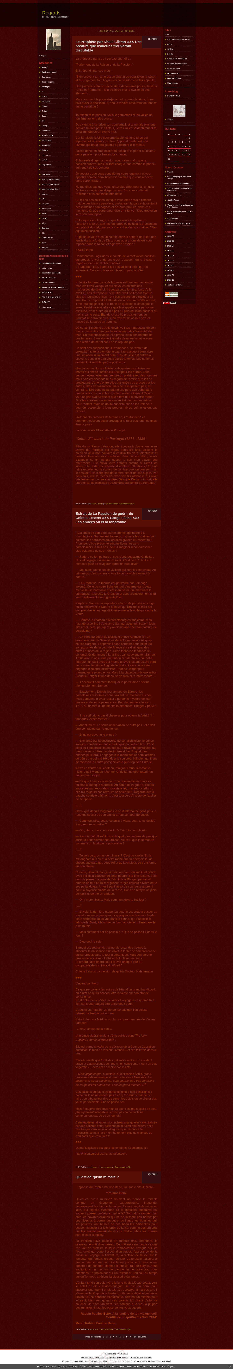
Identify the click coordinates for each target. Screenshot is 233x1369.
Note (43, 199)
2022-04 (170, 260)
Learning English (174, 78)
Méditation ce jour (174, 195)
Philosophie (46, 208)
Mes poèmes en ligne (50, 189)
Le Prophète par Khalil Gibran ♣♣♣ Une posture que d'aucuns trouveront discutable (109, 46)
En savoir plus (167, 1366)
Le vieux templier (48, 283)
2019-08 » (130, 31)
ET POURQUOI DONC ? (51, 297)
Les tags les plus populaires (141, 1357)
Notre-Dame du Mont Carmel (178, 223)
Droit (43, 121)
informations (46, 155)
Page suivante (139, 1337)
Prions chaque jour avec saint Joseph (179, 178)
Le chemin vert (173, 73)
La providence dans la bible (178, 183)
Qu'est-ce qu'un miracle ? (97, 1177)
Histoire (45, 150)
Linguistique (46, 165)
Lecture (45, 160)
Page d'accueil (116, 31)
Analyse (45, 67)
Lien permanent (111, 504)
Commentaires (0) (127, 504)
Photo (44, 213)
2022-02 (170, 270)
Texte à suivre (47, 238)
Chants (170, 172)
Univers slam (172, 83)
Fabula (170, 54)
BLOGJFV (46, 302)
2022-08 (170, 241)
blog (168, 1361)
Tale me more (47, 307)
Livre (44, 170)
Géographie (46, 140)
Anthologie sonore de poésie (178, 39)
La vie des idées (173, 69)
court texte (46, 101)
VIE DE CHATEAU (49, 278)
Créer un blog (110, 1354)
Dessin (44, 116)
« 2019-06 (103, 31)
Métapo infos (47, 268)
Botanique (46, 87)
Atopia (169, 44)
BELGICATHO (47, 292)
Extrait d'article (47, 135)
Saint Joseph (172, 219)
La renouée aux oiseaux (51, 263)
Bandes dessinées (49, 72)
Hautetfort (124, 1354)
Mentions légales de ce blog (96, 1361)
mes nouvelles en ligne (51, 179)
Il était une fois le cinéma (177, 59)
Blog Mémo (46, 77)
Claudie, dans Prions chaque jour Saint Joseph (180, 206)
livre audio (46, 174)
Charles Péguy (173, 200)
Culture (44, 111)
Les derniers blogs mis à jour (92, 1357)
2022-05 (170, 256)
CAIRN (170, 49)
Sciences (45, 228)
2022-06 (170, 251)
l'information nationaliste (51, 273)
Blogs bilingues (48, 82)
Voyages (45, 247)
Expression (46, 131)
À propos (42, 56)
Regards (51, 12)
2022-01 (170, 275)
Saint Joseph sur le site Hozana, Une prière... (180, 189)
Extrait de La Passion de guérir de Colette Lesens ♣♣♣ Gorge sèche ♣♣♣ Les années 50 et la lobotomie (108, 518)
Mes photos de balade (50, 184)
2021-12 (170, 280)
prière (44, 223)
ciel (43, 92)
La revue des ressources (177, 64)
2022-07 (170, 246)
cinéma (44, 96)
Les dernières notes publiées (116, 1357)
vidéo (44, 243)
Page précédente (93, 1337)
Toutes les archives (175, 285)
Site (43, 233)
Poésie (44, 218)
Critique (45, 106)
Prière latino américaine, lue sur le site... (180, 213)
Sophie (170, 119)
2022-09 (170, 236)
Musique (45, 194)
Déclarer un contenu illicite (72, 1361)
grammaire (46, 145)
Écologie (45, 126)
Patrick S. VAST (173, 96)
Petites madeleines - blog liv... (53, 287)
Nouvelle (45, 204)
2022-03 (170, 265)
